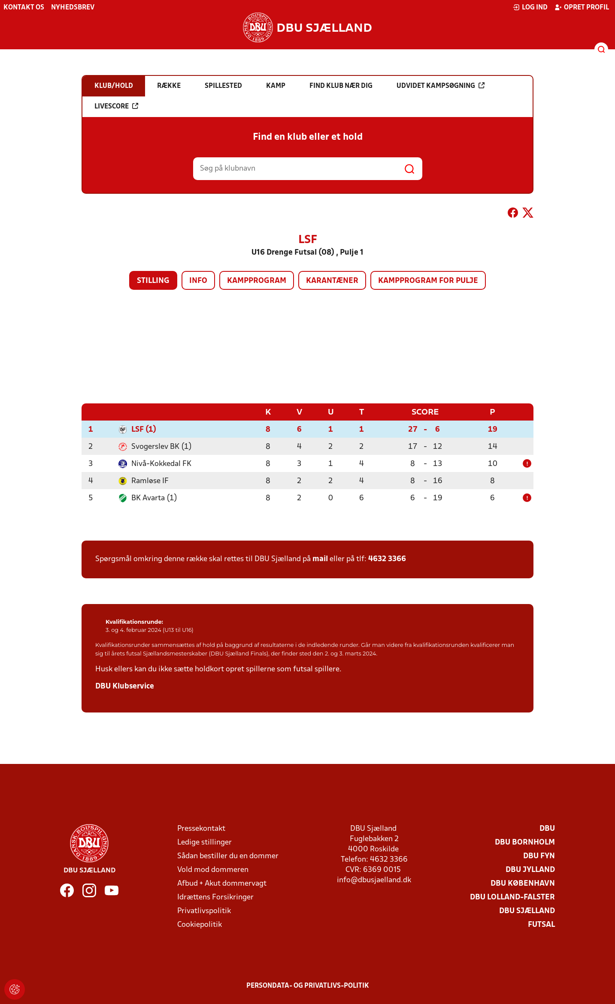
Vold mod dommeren (212, 869)
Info (198, 281)
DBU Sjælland (527, 910)
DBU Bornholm (525, 842)
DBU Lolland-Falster (512, 897)
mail (320, 558)
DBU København (523, 883)
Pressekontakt (201, 828)
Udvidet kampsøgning (441, 85)
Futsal (541, 924)
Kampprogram (256, 281)
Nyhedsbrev (72, 8)
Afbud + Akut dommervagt (222, 883)
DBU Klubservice (124, 686)
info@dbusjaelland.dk (374, 880)
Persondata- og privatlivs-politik (307, 986)
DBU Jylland (530, 869)
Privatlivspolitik (204, 910)
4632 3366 (387, 558)
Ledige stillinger (204, 842)
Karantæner (332, 281)
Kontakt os (23, 8)
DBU (547, 828)
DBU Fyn (539, 856)
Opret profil (581, 7)
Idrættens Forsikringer (215, 897)
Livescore (116, 106)
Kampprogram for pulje (428, 281)
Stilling (153, 281)
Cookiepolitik (199, 924)
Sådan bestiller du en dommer (228, 856)
